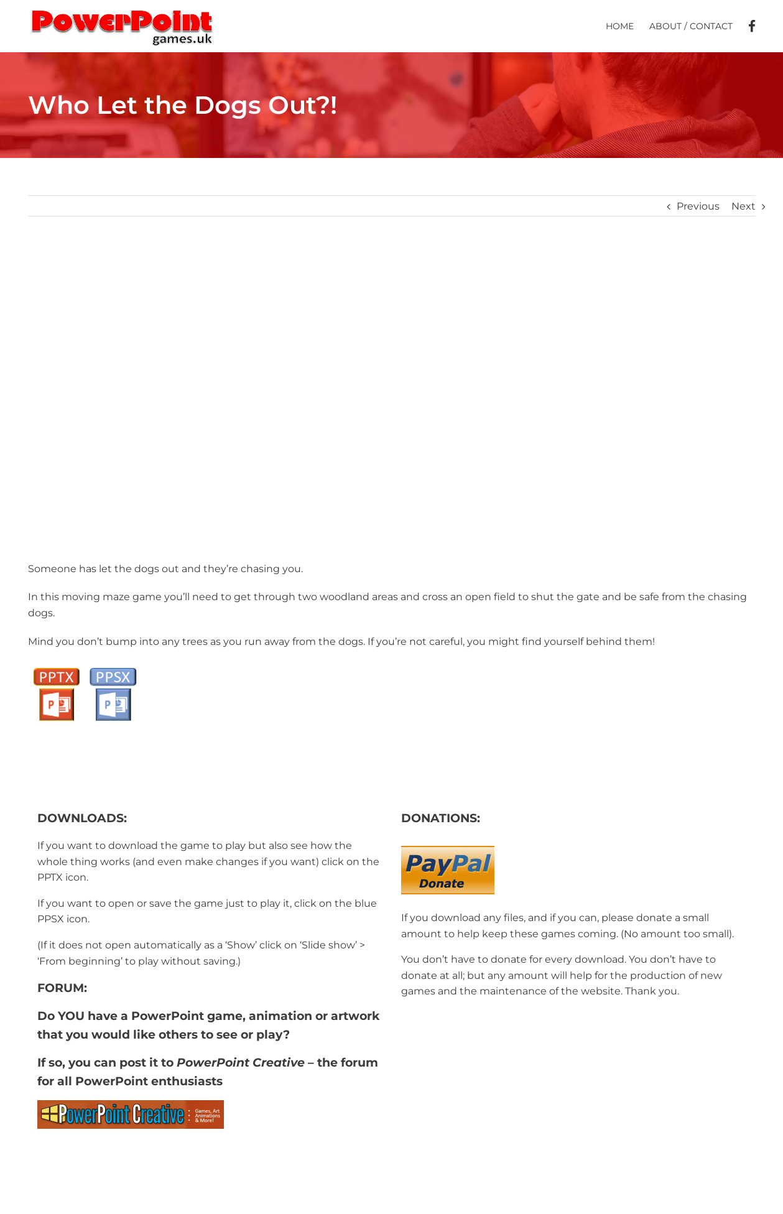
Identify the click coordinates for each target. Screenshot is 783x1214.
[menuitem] (627, 26)
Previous (698, 206)
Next (743, 206)
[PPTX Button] (56, 669)
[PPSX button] (113, 669)
